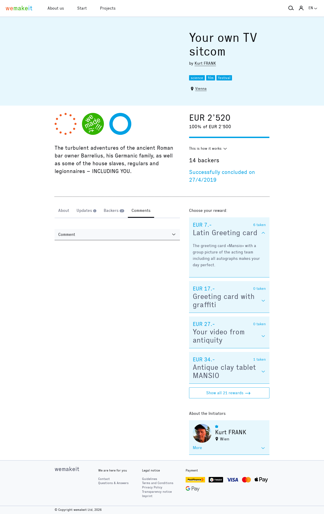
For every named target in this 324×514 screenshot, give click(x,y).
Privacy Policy (152, 487)
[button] (291, 8)
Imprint (147, 496)
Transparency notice (157, 492)
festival (224, 78)
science (197, 78)
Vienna (201, 88)
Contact (104, 479)
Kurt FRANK (205, 63)
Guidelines (149, 479)
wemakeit (67, 469)
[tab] (64, 211)
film (210, 78)
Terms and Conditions (157, 483)
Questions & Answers (113, 483)
